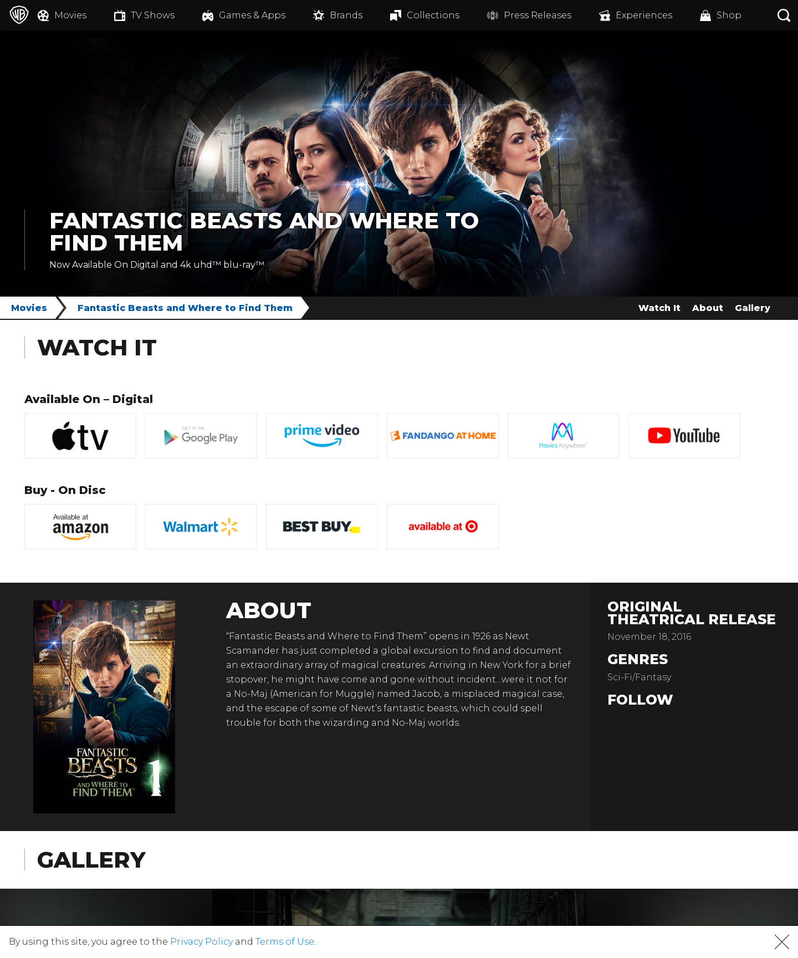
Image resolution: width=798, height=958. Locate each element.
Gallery (752, 308)
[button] (782, 942)
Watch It (659, 308)
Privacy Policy (201, 941)
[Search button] (784, 15)
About (707, 308)
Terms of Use (284, 941)
